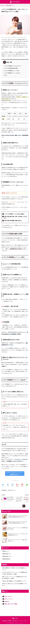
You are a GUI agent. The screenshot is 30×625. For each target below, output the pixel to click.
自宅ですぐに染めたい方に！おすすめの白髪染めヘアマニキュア (15, 585)
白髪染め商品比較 (6, 559)
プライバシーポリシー (23, 621)
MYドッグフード (8, 597)
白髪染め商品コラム (12, 490)
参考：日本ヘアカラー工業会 (11, 604)
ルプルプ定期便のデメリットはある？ (12, 73)
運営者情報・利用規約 (6, 621)
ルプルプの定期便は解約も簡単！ (11, 68)
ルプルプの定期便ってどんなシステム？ (12, 65)
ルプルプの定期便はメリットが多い (11, 70)
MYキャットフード (9, 599)
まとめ (5, 75)
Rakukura (7, 602)
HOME (15, 619)
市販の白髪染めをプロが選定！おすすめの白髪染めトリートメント (15, 569)
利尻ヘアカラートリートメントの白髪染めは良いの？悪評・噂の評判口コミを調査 (15, 578)
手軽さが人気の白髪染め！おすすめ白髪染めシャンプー (15, 581)
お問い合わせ (15, 621)
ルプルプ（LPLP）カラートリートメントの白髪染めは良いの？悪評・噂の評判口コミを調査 (14, 573)
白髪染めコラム (5, 551)
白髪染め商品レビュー (7, 556)
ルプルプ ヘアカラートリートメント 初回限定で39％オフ (14, 473)
